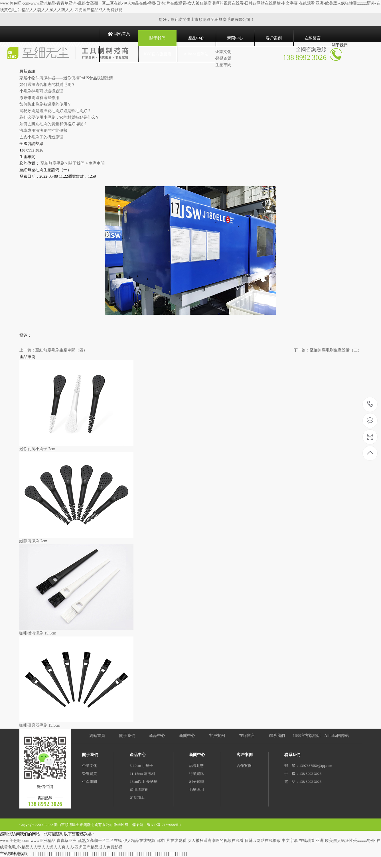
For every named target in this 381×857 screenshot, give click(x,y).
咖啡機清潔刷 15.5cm (37, 633)
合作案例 (244, 765)
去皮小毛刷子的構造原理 (41, 137)
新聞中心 (235, 38)
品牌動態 (196, 765)
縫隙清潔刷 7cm (33, 541)
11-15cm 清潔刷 (142, 773)
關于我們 (157, 38)
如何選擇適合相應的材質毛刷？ (47, 84)
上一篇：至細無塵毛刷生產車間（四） (53, 350)
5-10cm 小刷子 (141, 765)
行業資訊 (196, 773)
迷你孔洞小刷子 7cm (37, 449)
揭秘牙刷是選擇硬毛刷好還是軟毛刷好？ (55, 111)
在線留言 (313, 38)
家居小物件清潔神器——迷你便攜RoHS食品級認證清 (66, 78)
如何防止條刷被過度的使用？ (45, 104)
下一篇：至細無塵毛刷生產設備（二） (328, 350)
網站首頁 (122, 34)
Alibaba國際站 (196, 54)
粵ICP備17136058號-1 (164, 824)
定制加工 (137, 797)
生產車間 (97, 163)
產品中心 (196, 38)
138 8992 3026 (370, 404)
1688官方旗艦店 (157, 54)
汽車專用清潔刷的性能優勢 (43, 130)
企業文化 (89, 765)
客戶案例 (274, 38)
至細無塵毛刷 (52, 163)
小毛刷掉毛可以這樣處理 (41, 91)
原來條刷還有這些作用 (39, 98)
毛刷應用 (196, 789)
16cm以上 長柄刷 (143, 781)
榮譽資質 (89, 773)
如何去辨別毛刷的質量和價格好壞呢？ (53, 124)
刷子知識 (196, 781)
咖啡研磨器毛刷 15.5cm (39, 725)
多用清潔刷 (139, 789)
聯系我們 (119, 54)
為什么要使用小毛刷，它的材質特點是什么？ (59, 117)
